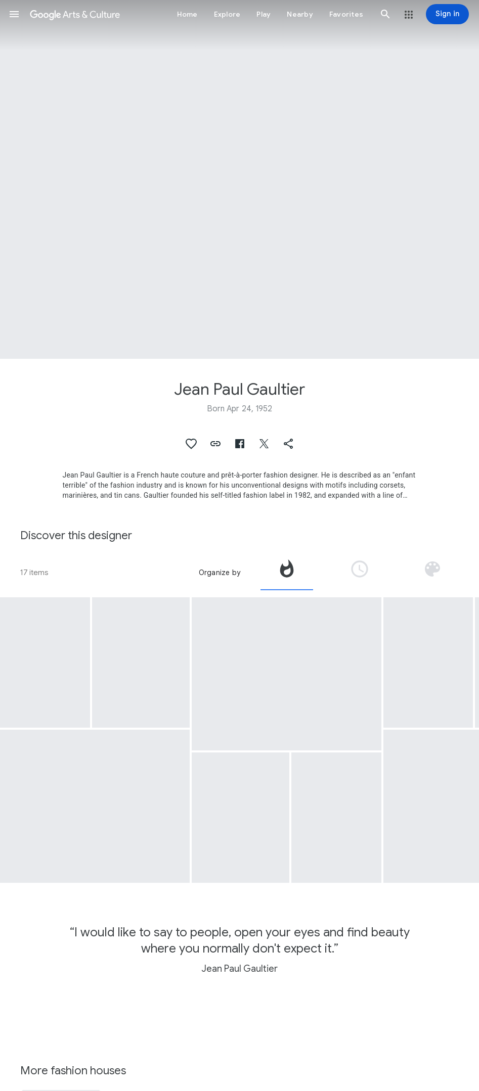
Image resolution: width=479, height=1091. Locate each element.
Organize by (219, 572)
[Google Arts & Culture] (74, 14)
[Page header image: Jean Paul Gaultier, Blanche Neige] (239, 179)
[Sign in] (447, 14)
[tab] (286, 572)
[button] (14, 14)
